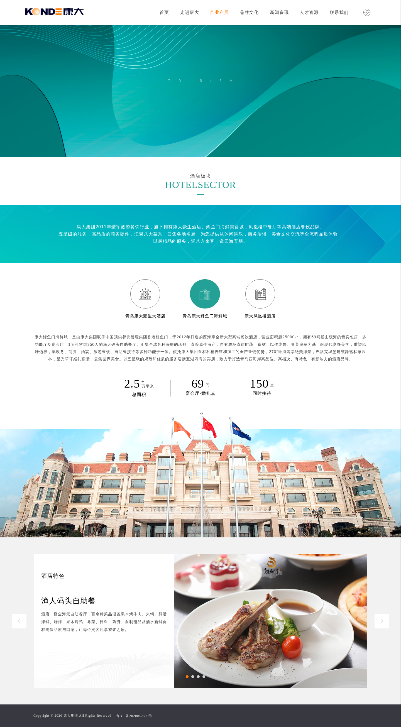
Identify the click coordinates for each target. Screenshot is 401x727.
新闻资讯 (279, 12)
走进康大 (189, 12)
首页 (164, 12)
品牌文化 (249, 12)
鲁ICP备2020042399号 (134, 716)
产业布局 (219, 12)
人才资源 (309, 12)
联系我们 (339, 12)
